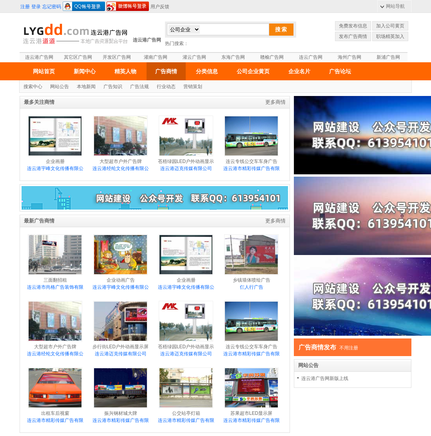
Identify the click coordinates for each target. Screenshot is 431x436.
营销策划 (192, 86)
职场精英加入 (390, 36)
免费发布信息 (353, 26)
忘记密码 (51, 6)
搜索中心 (33, 86)
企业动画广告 (120, 258)
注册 (25, 6)
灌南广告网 (155, 57)
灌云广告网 (194, 57)
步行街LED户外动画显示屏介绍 (120, 328)
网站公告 (59, 86)
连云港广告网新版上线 (324, 378)
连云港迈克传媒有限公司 (186, 168)
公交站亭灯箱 (186, 391)
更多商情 (275, 102)
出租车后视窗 (55, 391)
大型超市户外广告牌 (120, 140)
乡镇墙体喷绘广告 (251, 258)
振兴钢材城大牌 (120, 391)
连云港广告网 (147, 40)
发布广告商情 (353, 36)
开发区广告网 (117, 57)
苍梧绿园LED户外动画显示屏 (186, 143)
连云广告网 (310, 57)
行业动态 (166, 86)
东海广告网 (233, 57)
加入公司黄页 (390, 26)
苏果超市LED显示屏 (251, 391)
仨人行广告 (251, 287)
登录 (36, 6)
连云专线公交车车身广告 (251, 140)
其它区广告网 (78, 57)
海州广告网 (349, 57)
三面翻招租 (55, 258)
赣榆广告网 (272, 57)
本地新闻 (86, 86)
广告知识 (112, 86)
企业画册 (55, 140)
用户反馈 (159, 6)
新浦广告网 (388, 57)
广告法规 (139, 86)
